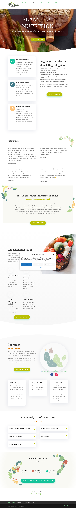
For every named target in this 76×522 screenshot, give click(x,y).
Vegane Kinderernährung (34, 2)
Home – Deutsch (22, 2)
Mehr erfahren (38, 39)
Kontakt (61, 2)
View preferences (49, 264)
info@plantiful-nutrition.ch (24, 473)
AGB (41, 267)
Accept (26, 264)
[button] (54, 254)
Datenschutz (37, 267)
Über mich (43, 2)
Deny (38, 264)
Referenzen (50, 2)
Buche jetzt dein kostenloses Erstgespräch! (38, 479)
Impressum (19, 502)
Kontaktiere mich (54, 94)
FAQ (56, 2)
